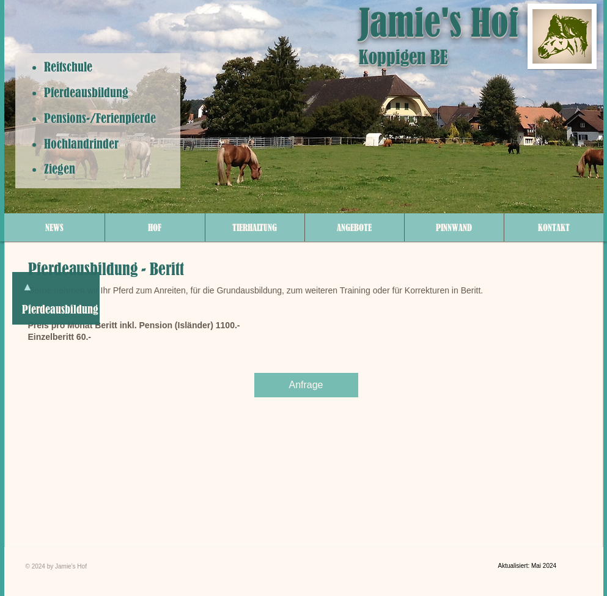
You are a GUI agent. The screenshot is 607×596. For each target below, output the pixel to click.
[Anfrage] (306, 385)
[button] (155, 227)
